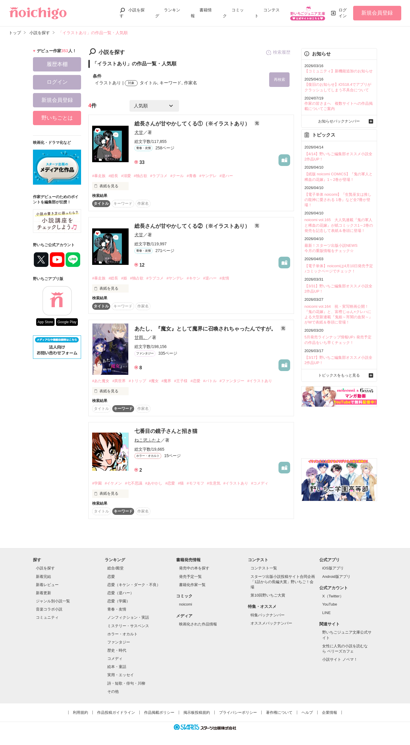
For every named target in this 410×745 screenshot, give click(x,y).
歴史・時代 (116, 650)
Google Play (66, 322)
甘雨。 (141, 337)
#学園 (97, 483)
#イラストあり (259, 381)
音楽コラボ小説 (49, 609)
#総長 (113, 176)
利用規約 (80, 712)
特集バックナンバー (267, 615)
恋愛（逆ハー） (120, 593)
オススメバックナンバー (271, 623)
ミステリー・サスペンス (128, 626)
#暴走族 (99, 176)
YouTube (329, 604)
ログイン (343, 13)
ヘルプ (307, 712)
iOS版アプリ (333, 568)
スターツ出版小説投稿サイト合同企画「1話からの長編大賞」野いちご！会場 (282, 581)
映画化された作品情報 (198, 624)
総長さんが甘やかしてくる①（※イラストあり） (192, 124)
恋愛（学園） (118, 601)
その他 (113, 691)
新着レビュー (47, 585)
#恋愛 (195, 381)
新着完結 (43, 576)
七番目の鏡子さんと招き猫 (165, 431)
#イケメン (113, 483)
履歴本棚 (57, 64)
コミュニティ (47, 617)
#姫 (124, 278)
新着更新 (43, 593)
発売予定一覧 (190, 576)
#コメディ (259, 483)
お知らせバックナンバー (339, 121)
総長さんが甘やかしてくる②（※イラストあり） (192, 226)
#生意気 (213, 483)
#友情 (224, 278)
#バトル (210, 381)
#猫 (181, 483)
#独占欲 (140, 176)
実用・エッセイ (120, 675)
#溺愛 (126, 176)
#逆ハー (226, 176)
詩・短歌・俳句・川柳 (126, 683)
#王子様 (181, 381)
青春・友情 (116, 609)
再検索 (279, 79)
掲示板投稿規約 (196, 712)
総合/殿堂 (115, 568)
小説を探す (45, 568)
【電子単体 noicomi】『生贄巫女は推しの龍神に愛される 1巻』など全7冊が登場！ (338, 199)
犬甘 (138, 132)
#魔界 (166, 381)
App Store (45, 322)
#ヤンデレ (208, 176)
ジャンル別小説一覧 (53, 601)
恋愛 (111, 576)
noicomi (185, 604)
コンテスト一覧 (263, 568)
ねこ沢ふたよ (147, 440)
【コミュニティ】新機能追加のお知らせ (338, 71)
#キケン (193, 278)
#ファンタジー (232, 381)
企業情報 (329, 712)
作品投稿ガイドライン (116, 712)
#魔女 (154, 381)
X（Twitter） (333, 596)
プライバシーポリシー (238, 712)
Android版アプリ (336, 576)
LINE (326, 613)
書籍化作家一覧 (192, 585)
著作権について (279, 712)
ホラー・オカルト (122, 634)
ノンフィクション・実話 (128, 617)
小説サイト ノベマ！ (340, 659)
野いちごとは (57, 118)
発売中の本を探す (194, 568)
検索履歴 (278, 52)
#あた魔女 (100, 381)
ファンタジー (118, 642)
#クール (177, 176)
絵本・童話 (116, 666)
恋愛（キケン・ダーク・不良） (133, 585)
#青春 (191, 176)
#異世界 (119, 381)
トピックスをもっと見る (339, 375)
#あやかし (153, 483)
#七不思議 (133, 483)
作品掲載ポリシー (159, 712)
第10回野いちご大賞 (267, 595)
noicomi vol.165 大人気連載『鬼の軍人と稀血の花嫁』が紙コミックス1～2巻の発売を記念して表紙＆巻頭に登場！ (338, 225)
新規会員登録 (377, 13)
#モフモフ (195, 483)
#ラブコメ (158, 176)
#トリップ (137, 381)
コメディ (114, 658)
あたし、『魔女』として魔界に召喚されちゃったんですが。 (206, 329)
